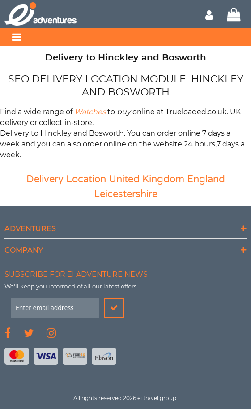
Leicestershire (125, 194)
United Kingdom (146, 179)
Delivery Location (66, 179)
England (206, 179)
